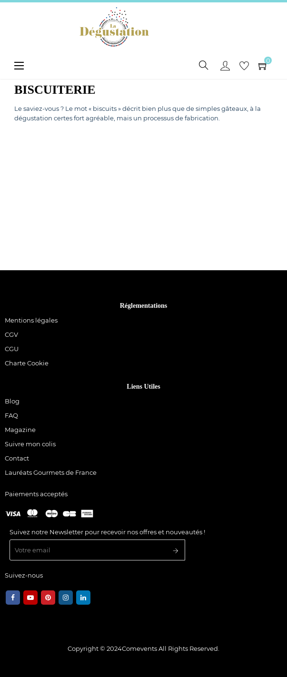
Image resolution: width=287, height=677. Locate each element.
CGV (11, 334)
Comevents (139, 648)
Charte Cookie (27, 363)
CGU (12, 349)
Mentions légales (31, 320)
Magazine (20, 429)
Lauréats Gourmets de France (51, 472)
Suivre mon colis (30, 444)
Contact (17, 458)
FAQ (11, 415)
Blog (12, 401)
